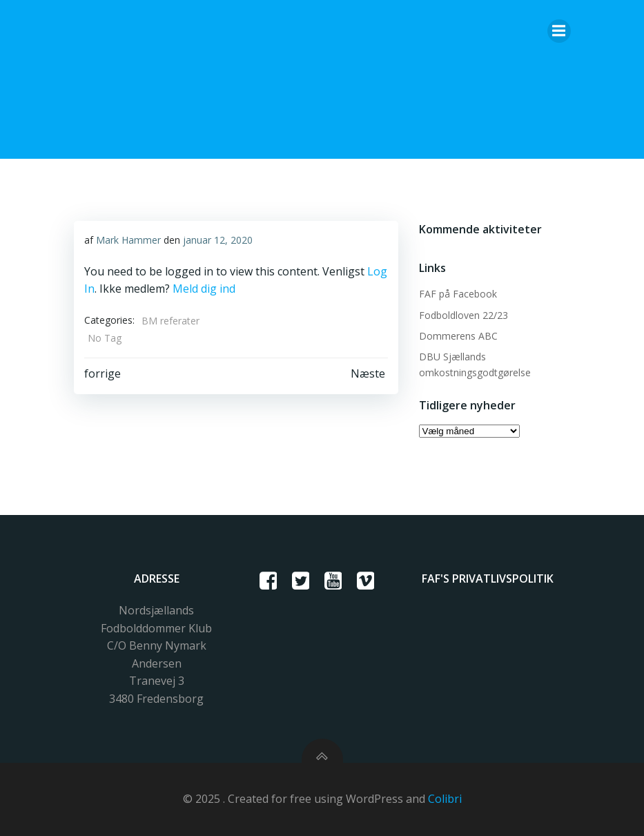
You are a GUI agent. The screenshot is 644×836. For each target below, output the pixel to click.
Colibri (445, 798)
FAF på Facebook (458, 293)
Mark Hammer (128, 239)
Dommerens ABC (458, 335)
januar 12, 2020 (218, 239)
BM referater (170, 320)
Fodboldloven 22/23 (463, 315)
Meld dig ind (204, 288)
